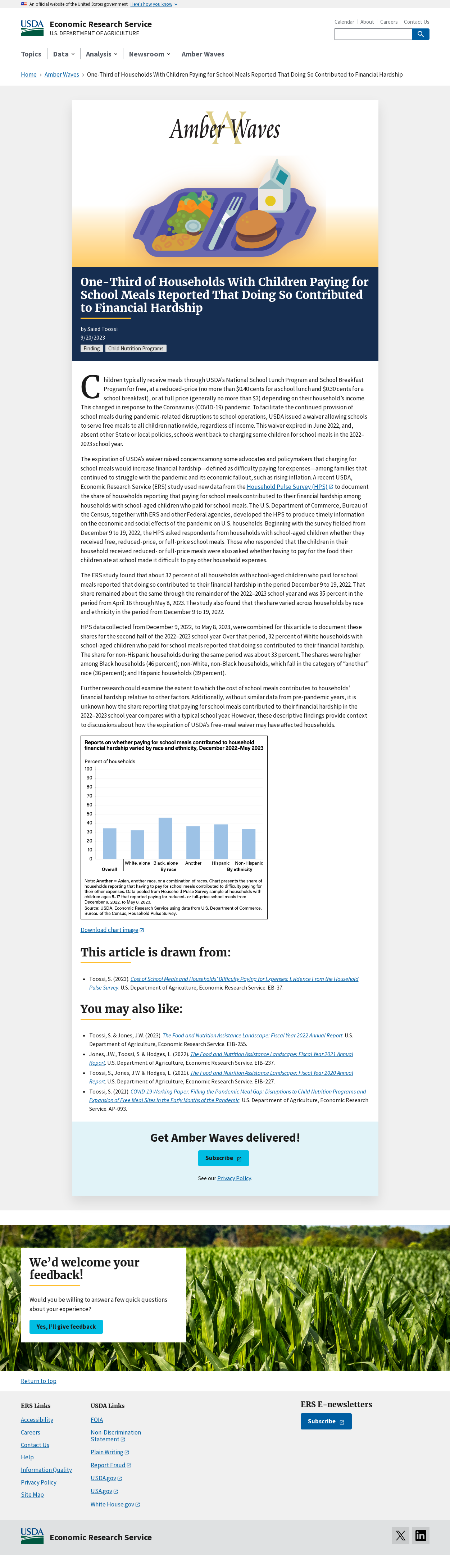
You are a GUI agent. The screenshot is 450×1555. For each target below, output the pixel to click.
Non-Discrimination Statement (116, 1435)
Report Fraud (108, 1465)
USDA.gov (103, 1478)
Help (27, 1457)
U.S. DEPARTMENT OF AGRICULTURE (94, 33)
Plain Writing (107, 1452)
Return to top (38, 1381)
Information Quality (46, 1470)
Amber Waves (203, 53)
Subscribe (219, 1158)
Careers (389, 21)
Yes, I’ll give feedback (66, 1327)
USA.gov (101, 1491)
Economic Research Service (101, 24)
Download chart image (109, 930)
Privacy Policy (234, 1178)
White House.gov (112, 1504)
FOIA (97, 1420)
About (367, 21)
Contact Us (416, 21)
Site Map (32, 1495)
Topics (31, 53)
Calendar (344, 21)
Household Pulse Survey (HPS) (287, 487)
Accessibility (37, 1420)
